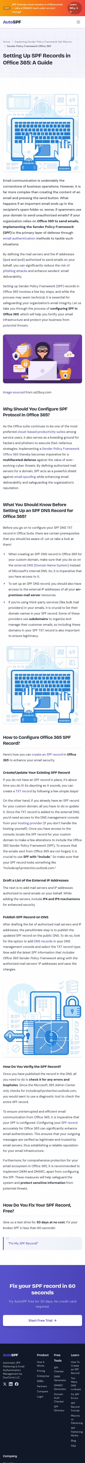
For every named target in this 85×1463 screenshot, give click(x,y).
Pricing (41, 1370)
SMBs (40, 1381)
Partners (42, 1386)
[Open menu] (78, 22)
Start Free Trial (42, 1320)
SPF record (70, 1123)
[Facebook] (16, 1384)
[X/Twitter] (5, 1384)
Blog (73, 1440)
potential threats (15, 325)
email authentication (19, 238)
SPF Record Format (75, 1406)
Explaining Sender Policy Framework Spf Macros (43, 41)
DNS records (43, 941)
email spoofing (25, 477)
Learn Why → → (74, 8)
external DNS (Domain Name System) (41, 565)
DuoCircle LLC (11, 1377)
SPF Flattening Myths (77, 1431)
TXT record (24, 791)
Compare (42, 1391)
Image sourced (14, 392)
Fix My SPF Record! (23, 1243)
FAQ (73, 1445)
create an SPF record (47, 754)
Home (6, 41)
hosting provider (30, 823)
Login (40, 1396)
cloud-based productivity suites (41, 432)
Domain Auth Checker (59, 1397)
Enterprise (43, 1376)
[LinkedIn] (11, 1384)
